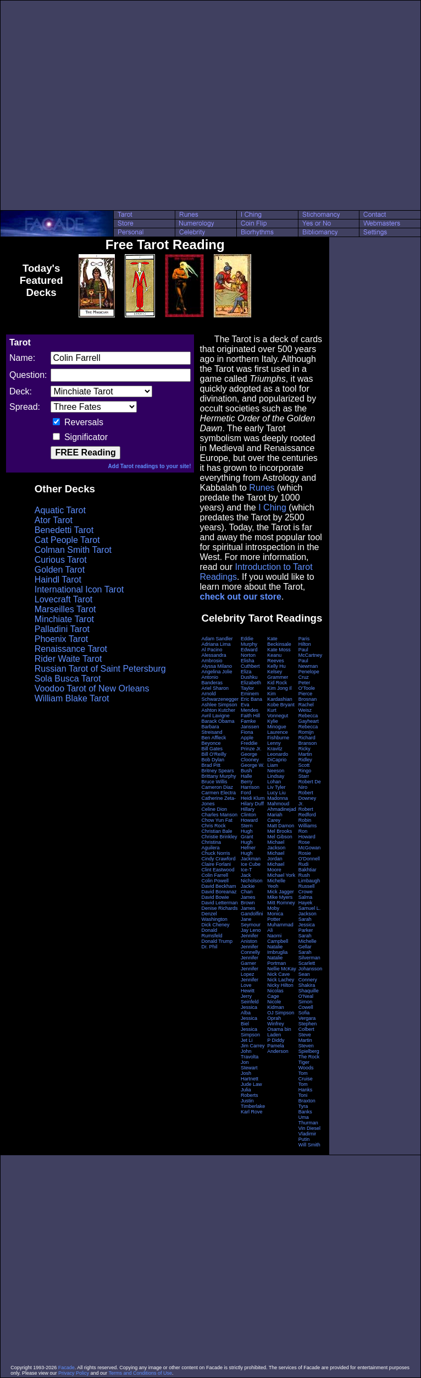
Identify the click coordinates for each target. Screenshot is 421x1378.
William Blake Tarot (72, 698)
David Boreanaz (218, 891)
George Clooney (250, 756)
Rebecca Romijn (308, 729)
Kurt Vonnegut (277, 712)
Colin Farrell (214, 875)
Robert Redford (307, 811)
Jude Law (251, 1084)
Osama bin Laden (279, 1031)
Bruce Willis (214, 781)
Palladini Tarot (62, 629)
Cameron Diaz (217, 787)
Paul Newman (308, 663)
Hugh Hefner (248, 844)
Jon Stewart (249, 1064)
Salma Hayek (305, 899)
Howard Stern (249, 822)
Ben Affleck (213, 737)
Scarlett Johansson (310, 965)
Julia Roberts (249, 1092)
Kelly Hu (276, 666)
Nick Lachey (280, 979)
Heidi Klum (253, 798)
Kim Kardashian (279, 696)
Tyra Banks (305, 1109)
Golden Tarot (60, 569)
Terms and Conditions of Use (140, 1373)
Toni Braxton (306, 1098)
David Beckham (218, 886)
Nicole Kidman (275, 1004)
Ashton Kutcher (218, 710)
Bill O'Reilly (213, 754)
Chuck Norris (215, 853)
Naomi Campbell (277, 938)
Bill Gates (212, 748)
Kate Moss (279, 649)
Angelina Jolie (216, 671)
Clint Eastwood (217, 869)
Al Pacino (211, 649)
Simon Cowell (305, 1004)
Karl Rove (252, 1112)
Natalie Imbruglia (277, 949)
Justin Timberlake (253, 1103)
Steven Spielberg (308, 1048)
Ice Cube (251, 864)
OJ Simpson (280, 1012)
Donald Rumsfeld (211, 932)
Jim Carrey (253, 1045)
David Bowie (215, 897)
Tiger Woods (306, 1064)
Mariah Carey (274, 817)
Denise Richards (219, 908)
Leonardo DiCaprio (277, 756)
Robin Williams (307, 822)
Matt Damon (280, 825)
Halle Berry (247, 778)
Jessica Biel (249, 1020)
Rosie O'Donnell (309, 855)
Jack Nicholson (252, 877)
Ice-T (246, 869)
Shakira (306, 985)
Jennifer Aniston (249, 938)
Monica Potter (275, 916)
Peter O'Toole (306, 685)
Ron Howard (306, 833)
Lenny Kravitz (274, 745)
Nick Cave (278, 974)
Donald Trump (216, 941)
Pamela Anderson (278, 1048)
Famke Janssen (250, 723)
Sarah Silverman (309, 954)
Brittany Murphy (218, 776)
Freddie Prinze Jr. (251, 745)
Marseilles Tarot (65, 609)
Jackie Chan (248, 888)
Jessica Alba (249, 1009)
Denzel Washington (214, 916)
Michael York (281, 875)
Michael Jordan (275, 855)
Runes (261, 487)
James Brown (248, 899)
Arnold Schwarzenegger (220, 696)
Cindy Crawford (218, 858)
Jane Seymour (251, 921)
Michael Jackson (276, 844)
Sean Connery (307, 976)
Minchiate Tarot (64, 619)
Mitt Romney (281, 902)
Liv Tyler (276, 787)
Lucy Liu (276, 792)
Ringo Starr (305, 773)
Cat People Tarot (67, 540)
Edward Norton (249, 652)
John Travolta (249, 1053)
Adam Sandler (216, 638)
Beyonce (210, 743)
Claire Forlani (216, 864)
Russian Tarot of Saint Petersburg (100, 668)
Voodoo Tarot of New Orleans (92, 688)
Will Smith (309, 1145)
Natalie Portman (276, 960)
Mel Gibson (279, 836)
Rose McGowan (309, 844)
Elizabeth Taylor (251, 685)
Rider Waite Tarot (68, 658)
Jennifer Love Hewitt (249, 985)
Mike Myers (279, 897)
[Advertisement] (103, 105)
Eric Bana (251, 699)
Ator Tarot (54, 520)
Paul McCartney (310, 652)
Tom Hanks (305, 1086)
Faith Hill (250, 715)
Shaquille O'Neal (308, 993)
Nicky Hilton (280, 985)
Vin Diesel (309, 1128)
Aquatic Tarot (60, 510)
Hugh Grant (247, 833)
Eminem (250, 693)
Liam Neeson (275, 767)
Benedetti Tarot (64, 530)
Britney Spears (217, 770)
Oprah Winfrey (275, 1020)
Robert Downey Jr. (307, 798)
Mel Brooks (279, 831)
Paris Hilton (304, 641)
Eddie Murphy (249, 641)
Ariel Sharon (215, 688)
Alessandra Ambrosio (213, 657)
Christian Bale (216, 831)
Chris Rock (213, 825)
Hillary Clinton (248, 811)
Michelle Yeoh (276, 883)
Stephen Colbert (307, 1026)
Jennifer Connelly (250, 949)
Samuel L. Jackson (309, 910)
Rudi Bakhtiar (307, 866)
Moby (273, 908)
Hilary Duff (252, 803)
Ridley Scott (305, 762)
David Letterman (219, 902)
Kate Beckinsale (279, 641)
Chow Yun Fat (216, 820)
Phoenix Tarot (61, 639)
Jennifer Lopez (249, 971)
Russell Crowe (306, 888)
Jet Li (247, 1040)
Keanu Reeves (275, 657)
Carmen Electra (218, 792)
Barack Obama (217, 721)
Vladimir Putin (307, 1136)
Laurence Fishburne (278, 734)
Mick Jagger (280, 891)
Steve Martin (305, 1037)
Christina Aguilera (211, 844)
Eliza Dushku (249, 674)
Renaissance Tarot (71, 649)
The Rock (309, 1056)
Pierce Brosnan (307, 696)
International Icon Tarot (79, 589)
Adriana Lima (215, 644)
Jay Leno (251, 930)
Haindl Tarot (58, 579)
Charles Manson (219, 814)
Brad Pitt (210, 765)
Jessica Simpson (250, 1031)
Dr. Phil (209, 946)
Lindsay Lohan (275, 778)
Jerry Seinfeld (250, 998)
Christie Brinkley (219, 836)
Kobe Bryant (281, 704)
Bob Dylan (212, 759)
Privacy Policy (73, 1373)
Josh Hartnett (249, 1075)
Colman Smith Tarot (73, 550)
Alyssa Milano (216, 666)
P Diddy (275, 1040)
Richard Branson (307, 740)
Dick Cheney (215, 924)
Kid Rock (277, 682)
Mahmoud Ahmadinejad (281, 806)
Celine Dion (214, 809)
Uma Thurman (308, 1120)
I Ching (272, 507)
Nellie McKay (281, 968)
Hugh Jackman (251, 855)
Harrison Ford (250, 789)
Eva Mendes (249, 707)
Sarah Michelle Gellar (307, 941)
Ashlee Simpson (219, 704)
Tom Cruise (305, 1075)
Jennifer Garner (249, 960)
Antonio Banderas (212, 679)
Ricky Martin (305, 751)
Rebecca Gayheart (308, 718)
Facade (66, 1367)
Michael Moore (275, 866)
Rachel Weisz (306, 707)
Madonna (277, 798)
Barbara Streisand (211, 729)
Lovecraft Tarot (64, 599)
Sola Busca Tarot (68, 678)
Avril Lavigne (215, 715)
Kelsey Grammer (277, 674)
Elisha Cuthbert (250, 663)
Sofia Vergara (307, 1015)
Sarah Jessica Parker (306, 924)
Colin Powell (215, 880)
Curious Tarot (61, 559)
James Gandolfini (252, 910)
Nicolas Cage (275, 993)
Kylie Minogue (276, 723)
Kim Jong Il (279, 688)
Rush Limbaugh (309, 877)
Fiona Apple (247, 734)
